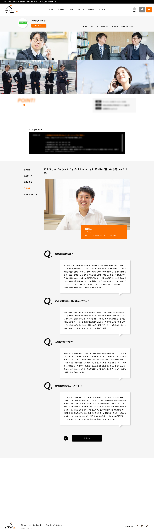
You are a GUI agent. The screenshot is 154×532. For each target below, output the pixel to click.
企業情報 (84, 26)
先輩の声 (91, 9)
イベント (81, 9)
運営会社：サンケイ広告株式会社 (31, 525)
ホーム (51, 9)
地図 (125, 105)
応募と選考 (105, 26)
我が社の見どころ (127, 26)
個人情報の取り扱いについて (55, 525)
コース (71, 9)
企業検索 (61, 9)
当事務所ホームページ (110, 109)
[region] (101, 26)
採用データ (94, 26)
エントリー (38, 26)
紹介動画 (102, 9)
